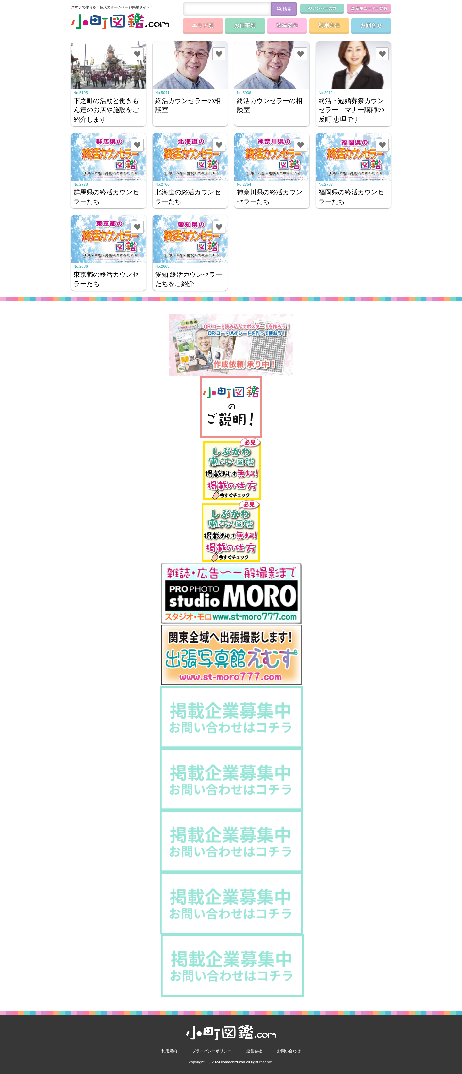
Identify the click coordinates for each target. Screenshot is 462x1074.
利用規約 (169, 1051)
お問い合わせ (289, 1051)
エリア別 (203, 25)
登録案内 (287, 25)
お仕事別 (245, 25)
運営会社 (254, 1051)
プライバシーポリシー (211, 1051)
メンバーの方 (322, 8)
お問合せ (371, 25)
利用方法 (329, 25)
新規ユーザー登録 (369, 8)
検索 (284, 8)
